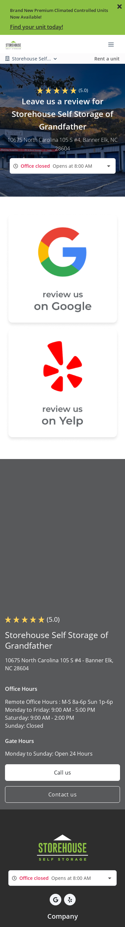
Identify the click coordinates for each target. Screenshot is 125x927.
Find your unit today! (36, 27)
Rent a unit (107, 58)
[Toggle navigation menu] (114, 44)
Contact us (62, 794)
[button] (55, 899)
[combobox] (63, 166)
